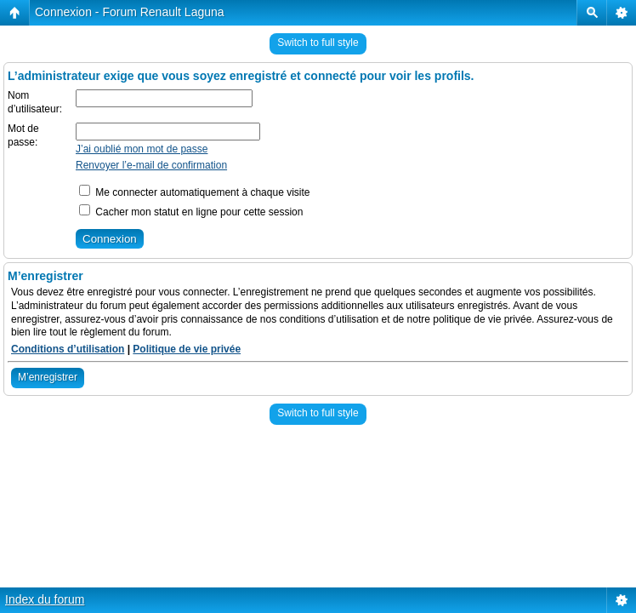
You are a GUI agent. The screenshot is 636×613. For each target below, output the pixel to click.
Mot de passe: (23, 135)
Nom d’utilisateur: (35, 102)
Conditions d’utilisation (67, 349)
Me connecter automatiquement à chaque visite (194, 192)
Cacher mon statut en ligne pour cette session (191, 212)
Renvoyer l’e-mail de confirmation (151, 165)
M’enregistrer (47, 377)
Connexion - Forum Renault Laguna (129, 12)
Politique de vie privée (187, 349)
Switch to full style (317, 43)
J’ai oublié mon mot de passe (141, 149)
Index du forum (44, 599)
